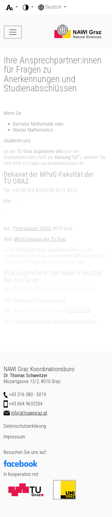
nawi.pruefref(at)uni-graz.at (39, 300)
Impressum (14, 437)
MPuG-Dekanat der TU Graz (40, 239)
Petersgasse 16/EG (32, 228)
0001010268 (78, 310)
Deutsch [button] (50, 7)
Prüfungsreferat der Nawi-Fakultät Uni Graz (55, 321)
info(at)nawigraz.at (29, 413)
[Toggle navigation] (13, 32)
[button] (12, 7)
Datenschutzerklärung (25, 426)
